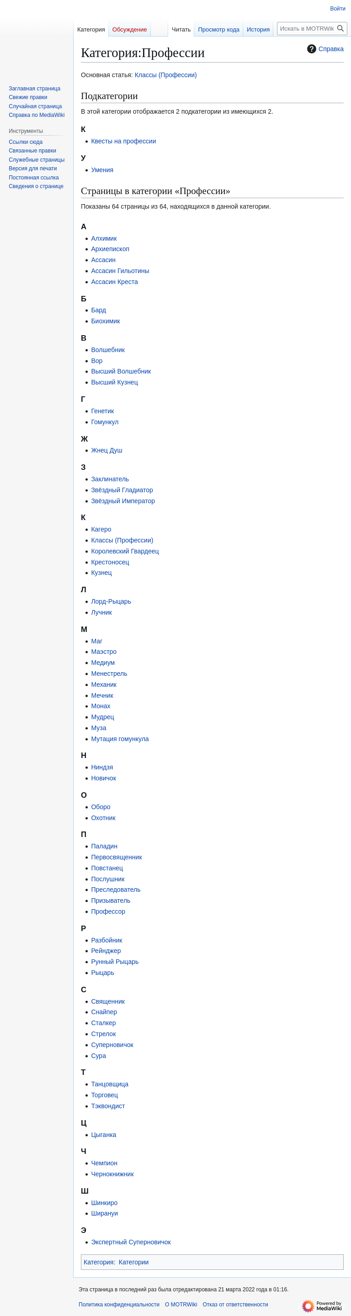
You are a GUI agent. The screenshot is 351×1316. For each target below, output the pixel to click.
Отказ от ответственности (235, 1304)
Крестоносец (110, 562)
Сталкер (103, 1022)
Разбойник (106, 940)
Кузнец (101, 572)
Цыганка (103, 1134)
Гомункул (104, 422)
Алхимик (104, 238)
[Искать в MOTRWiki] (312, 28)
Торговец (104, 1095)
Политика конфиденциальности (119, 1304)
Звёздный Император (123, 501)
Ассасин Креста (114, 281)
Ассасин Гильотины (120, 270)
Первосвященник (116, 857)
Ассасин (103, 259)
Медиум (103, 662)
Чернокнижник (112, 1174)
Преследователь (115, 889)
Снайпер (104, 1012)
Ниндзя (102, 767)
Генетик (102, 411)
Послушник (107, 879)
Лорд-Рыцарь (111, 601)
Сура (98, 1055)
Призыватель (110, 900)
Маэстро (104, 651)
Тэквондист (108, 1106)
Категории (134, 1262)
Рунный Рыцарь (114, 961)
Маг (96, 641)
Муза (98, 728)
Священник (108, 1001)
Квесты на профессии (123, 141)
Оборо (100, 807)
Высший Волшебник (121, 371)
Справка (324, 48)
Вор (96, 360)
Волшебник (108, 349)
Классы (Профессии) (166, 75)
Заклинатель (110, 479)
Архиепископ (110, 249)
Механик (104, 684)
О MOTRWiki (181, 1304)
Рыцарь (102, 972)
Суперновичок (112, 1044)
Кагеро (101, 529)
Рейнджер (106, 950)
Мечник (102, 695)
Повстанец (107, 868)
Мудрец (102, 717)
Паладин (104, 846)
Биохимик (105, 321)
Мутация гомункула (120, 738)
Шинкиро (104, 1202)
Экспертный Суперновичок (130, 1242)
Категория (98, 1262)
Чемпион (104, 1163)
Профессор (108, 911)
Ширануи (104, 1213)
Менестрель (109, 673)
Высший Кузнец (114, 382)
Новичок (103, 778)
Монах (100, 706)
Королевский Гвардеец (125, 551)
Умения (102, 170)
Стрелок (103, 1033)
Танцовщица (109, 1084)
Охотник (103, 817)
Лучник (101, 612)
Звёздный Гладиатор (122, 490)
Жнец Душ (106, 450)
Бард (98, 310)
